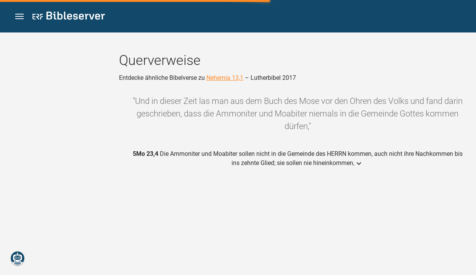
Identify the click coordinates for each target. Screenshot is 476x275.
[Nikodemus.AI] (17, 258)
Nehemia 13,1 (224, 77)
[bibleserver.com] (68, 17)
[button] (19, 16)
